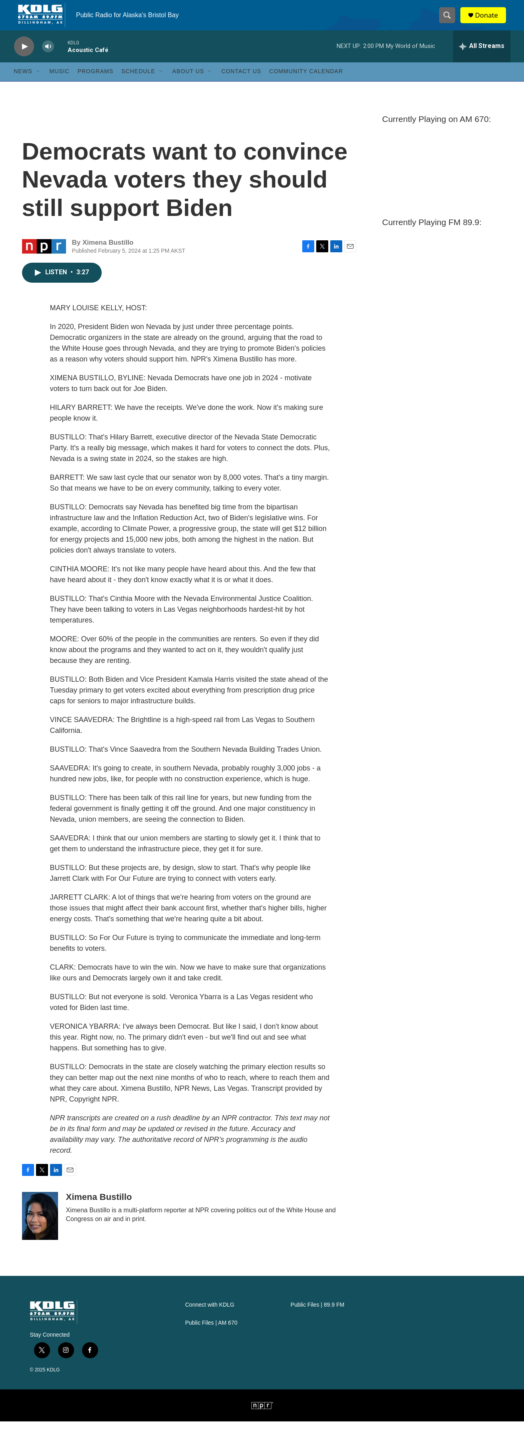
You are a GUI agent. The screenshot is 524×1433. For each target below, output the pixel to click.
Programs (96, 83)
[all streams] (481, 58)
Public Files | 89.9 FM (317, 1316)
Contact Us (241, 83)
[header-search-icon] (450, 21)
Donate (490, 21)
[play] (24, 58)
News (23, 83)
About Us (188, 83)
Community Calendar (306, 83)
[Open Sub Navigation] (38, 83)
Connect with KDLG (210, 1316)
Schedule (138, 83)
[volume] (48, 58)
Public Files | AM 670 (211, 1334)
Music (60, 83)
